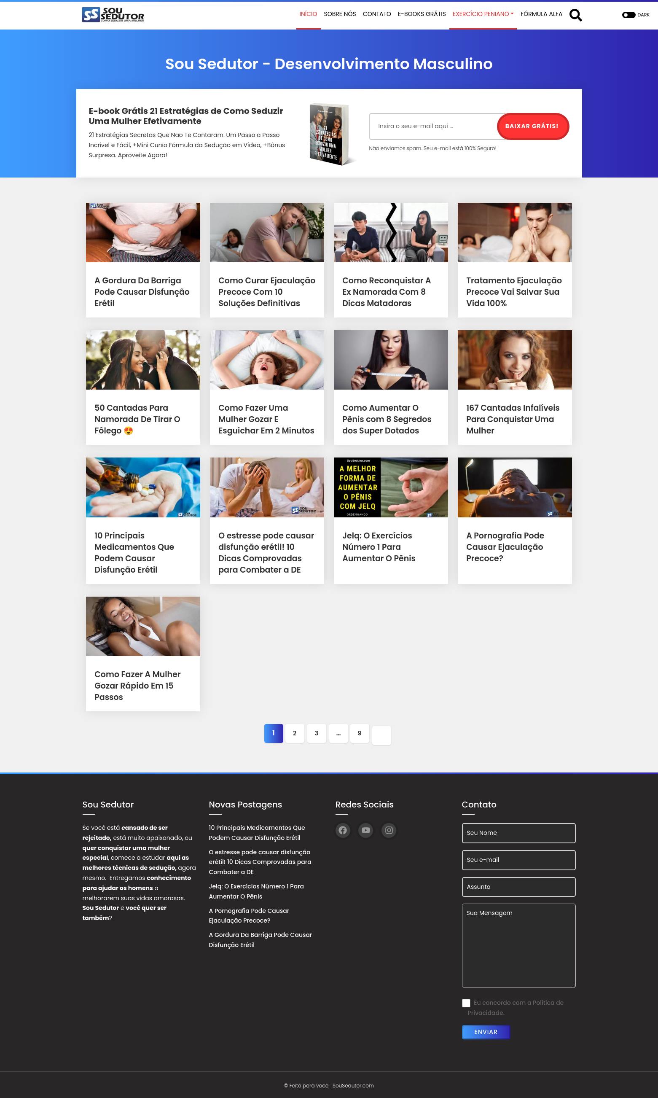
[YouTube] (365, 828)
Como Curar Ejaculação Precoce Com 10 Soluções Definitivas (264, 292)
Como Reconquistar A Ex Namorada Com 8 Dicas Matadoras (389, 292)
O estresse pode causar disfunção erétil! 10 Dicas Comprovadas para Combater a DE (260, 860)
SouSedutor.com (353, 1083)
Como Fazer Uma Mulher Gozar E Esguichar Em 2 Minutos (265, 419)
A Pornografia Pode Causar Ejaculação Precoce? (503, 547)
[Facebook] (343, 828)
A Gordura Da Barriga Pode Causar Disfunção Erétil (139, 292)
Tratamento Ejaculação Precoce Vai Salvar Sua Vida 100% (511, 292)
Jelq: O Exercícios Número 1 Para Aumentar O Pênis (390, 547)
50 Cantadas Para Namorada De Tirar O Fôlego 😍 (135, 419)
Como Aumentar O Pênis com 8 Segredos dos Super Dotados (389, 419)
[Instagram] (388, 828)
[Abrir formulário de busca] (575, 15)
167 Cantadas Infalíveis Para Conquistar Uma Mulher (510, 419)
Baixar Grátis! (532, 126)
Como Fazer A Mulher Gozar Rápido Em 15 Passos (135, 685)
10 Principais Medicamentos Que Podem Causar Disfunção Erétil (257, 830)
